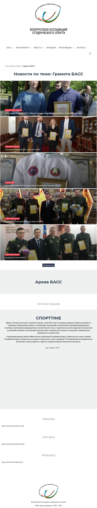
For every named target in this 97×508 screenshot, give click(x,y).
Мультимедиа (66, 47)
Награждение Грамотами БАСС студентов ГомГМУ (22, 149)
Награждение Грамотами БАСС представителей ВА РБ (24, 221)
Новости (38, 47)
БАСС (10, 47)
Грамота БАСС (11, 110)
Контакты (81, 48)
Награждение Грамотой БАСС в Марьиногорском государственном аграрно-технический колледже (44, 113)
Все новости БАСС (13, 66)
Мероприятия (23, 47)
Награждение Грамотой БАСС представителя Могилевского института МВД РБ (33, 185)
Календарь (51, 48)
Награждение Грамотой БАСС (15, 258)
